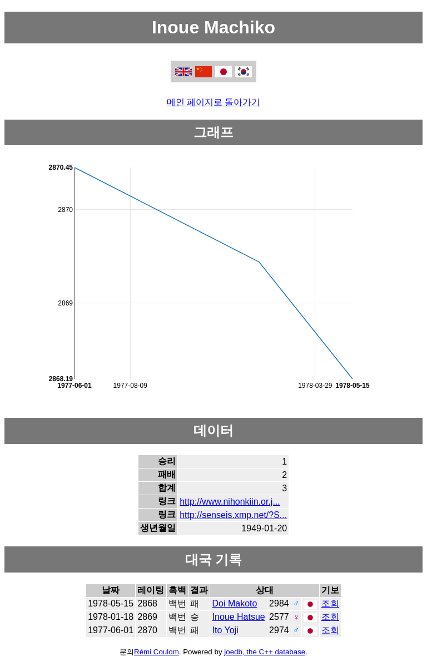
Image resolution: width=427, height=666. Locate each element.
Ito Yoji (225, 630)
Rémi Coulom (156, 652)
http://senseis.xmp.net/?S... (233, 515)
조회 (330, 603)
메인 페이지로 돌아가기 (214, 102)
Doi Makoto (234, 603)
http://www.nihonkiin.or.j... (230, 501)
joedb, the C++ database (264, 652)
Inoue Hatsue (238, 616)
